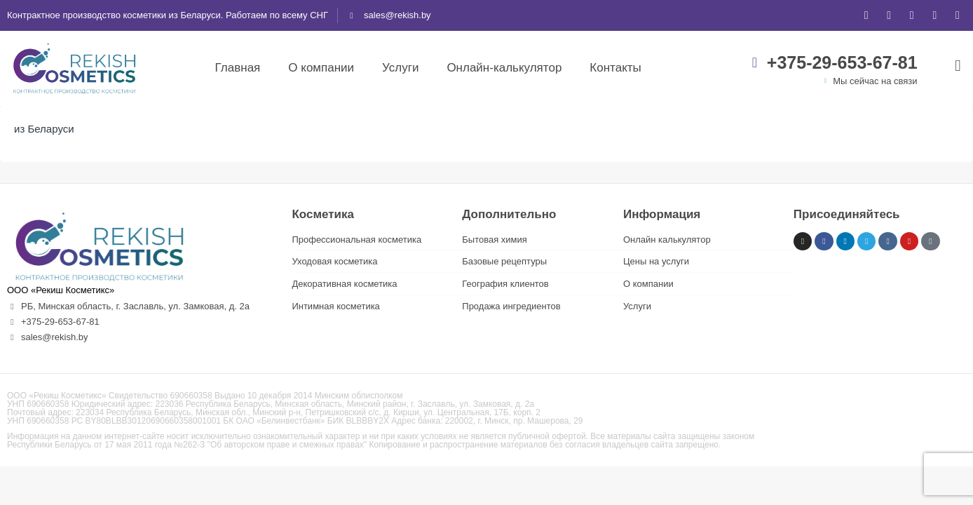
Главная (238, 67)
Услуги (400, 67)
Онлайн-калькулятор (504, 67)
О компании (321, 67)
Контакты (615, 67)
